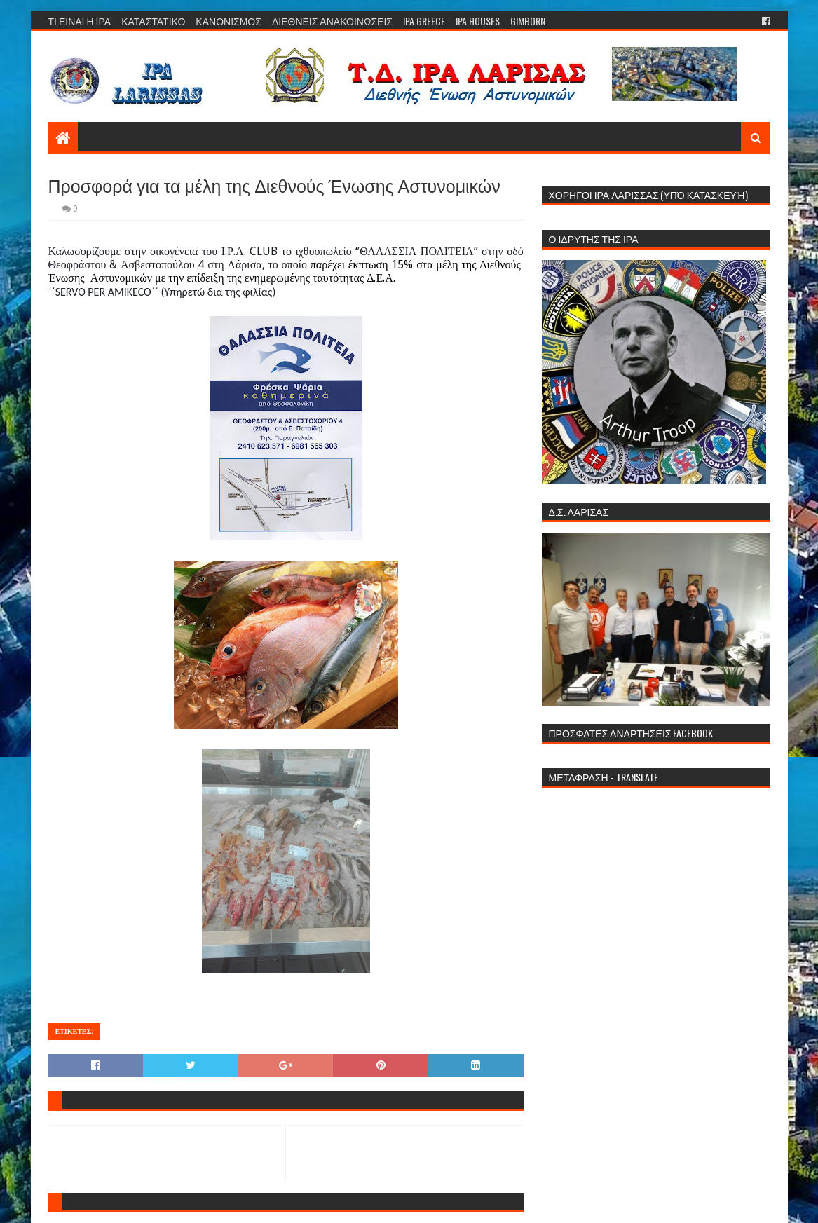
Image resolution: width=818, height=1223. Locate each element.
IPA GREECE (424, 20)
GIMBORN (527, 20)
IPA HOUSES (478, 20)
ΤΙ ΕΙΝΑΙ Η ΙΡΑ (79, 20)
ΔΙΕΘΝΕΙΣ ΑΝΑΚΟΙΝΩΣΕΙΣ (332, 20)
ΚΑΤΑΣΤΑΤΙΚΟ (153, 20)
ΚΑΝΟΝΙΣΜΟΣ (228, 20)
